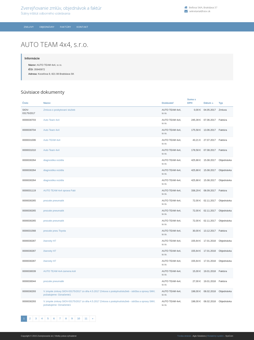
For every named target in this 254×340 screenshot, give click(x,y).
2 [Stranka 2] (30, 318)
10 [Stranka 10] (78, 318)
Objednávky (46, 27)
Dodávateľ (168, 103)
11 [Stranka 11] (86, 318)
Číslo (25, 103)
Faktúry (65, 27)
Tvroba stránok (184, 336)
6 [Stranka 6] (54, 318)
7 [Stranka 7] (60, 318)
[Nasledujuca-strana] (93, 319)
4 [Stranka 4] (42, 318)
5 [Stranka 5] (48, 318)
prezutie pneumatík (53, 200)
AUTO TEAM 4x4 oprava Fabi (59, 190)
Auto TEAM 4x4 (51, 140)
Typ (221, 103)
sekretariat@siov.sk (199, 11)
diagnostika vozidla (53, 160)
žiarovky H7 (49, 240)
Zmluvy (29, 27)
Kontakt (82, 27)
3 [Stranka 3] (35, 318)
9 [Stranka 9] (72, 318)
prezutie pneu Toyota (54, 230)
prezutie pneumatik (53, 281)
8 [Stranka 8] (66, 318)
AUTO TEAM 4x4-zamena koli (59, 271)
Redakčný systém (215, 336)
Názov (46, 103)
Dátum (208, 103)
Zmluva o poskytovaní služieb (59, 109)
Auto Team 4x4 (51, 119)
